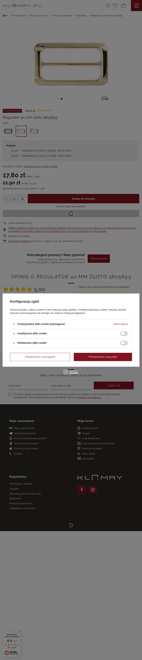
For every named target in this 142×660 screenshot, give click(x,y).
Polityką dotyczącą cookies (93, 309)
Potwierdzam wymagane (40, 356)
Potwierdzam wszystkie (103, 356)
